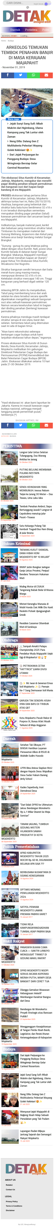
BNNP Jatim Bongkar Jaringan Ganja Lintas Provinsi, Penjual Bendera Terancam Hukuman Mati (34, 572)
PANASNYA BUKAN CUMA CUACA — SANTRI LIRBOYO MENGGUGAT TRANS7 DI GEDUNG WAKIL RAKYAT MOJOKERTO (25, 954)
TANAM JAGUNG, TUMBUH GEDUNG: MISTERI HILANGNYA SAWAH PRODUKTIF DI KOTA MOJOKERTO (25, 831)
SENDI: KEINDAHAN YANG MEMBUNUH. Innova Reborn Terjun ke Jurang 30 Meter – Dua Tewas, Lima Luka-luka (36, 492)
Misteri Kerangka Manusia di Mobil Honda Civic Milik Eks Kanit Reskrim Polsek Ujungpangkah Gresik (36, 609)
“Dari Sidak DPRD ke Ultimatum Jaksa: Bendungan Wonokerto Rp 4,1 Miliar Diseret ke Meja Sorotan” (36, 810)
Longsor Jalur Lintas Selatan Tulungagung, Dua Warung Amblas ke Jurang (33, 455)
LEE (21, 1224)
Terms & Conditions (14, 1206)
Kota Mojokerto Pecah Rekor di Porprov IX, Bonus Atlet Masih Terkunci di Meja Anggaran (35, 721)
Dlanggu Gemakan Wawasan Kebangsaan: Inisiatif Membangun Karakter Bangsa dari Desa (35, 995)
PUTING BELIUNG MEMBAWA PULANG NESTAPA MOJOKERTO (35, 473)
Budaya (13, 436)
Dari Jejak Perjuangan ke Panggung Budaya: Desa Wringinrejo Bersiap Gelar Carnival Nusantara (33, 1060)
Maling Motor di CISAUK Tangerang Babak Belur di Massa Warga (36, 590)
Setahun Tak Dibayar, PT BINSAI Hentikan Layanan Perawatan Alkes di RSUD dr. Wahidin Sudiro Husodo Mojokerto (25, 752)
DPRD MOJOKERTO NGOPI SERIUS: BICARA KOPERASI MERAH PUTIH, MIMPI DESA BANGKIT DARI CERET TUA (35, 976)
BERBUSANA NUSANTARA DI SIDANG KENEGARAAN (35, 874)
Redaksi (9, 1185)
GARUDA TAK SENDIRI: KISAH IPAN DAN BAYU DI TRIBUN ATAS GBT (35, 704)
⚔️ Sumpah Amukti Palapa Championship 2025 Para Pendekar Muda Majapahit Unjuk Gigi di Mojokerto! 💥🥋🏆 (36, 651)
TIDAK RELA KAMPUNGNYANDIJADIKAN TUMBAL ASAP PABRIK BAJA (35, 928)
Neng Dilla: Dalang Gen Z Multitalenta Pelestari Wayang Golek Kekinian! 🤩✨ (24, 146)
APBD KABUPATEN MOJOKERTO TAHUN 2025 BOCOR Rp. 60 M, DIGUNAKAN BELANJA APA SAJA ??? (36, 858)
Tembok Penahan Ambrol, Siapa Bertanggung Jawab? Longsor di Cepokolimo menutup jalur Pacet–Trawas (35, 512)
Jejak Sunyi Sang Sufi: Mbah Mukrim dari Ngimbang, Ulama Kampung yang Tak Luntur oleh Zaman (35, 1080)
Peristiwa (31, 30)
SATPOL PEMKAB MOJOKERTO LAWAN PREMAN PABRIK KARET (33, 910)
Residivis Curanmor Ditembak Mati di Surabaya (34, 625)
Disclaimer (10, 1210)
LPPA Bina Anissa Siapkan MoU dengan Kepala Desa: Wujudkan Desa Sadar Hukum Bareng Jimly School (36, 773)
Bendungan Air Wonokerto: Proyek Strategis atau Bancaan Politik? (36, 1012)
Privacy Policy (12, 1202)
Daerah (15, 30)
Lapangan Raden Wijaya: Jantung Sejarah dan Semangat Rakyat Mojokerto (35, 1134)
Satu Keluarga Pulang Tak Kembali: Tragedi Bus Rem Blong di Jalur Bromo (36, 529)
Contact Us (10, 1190)
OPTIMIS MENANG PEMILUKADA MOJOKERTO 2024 (34, 893)
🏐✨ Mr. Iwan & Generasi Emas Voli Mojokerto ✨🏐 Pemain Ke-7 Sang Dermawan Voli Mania (36, 686)
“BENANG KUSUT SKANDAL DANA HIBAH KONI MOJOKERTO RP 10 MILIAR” (34, 553)
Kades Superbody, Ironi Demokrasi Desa (31, 789)
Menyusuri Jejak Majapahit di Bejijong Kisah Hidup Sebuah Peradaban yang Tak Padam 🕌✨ (34, 1117)
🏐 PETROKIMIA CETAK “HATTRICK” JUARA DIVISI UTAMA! (33, 669)
